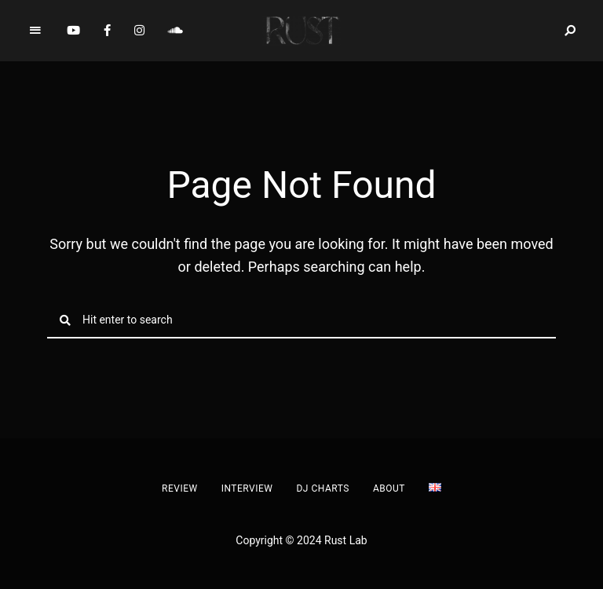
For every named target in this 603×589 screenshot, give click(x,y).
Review (180, 488)
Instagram (139, 30)
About (389, 488)
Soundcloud (175, 30)
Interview (247, 488)
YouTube (73, 30)
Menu (35, 30)
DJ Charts (322, 488)
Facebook (107, 30)
